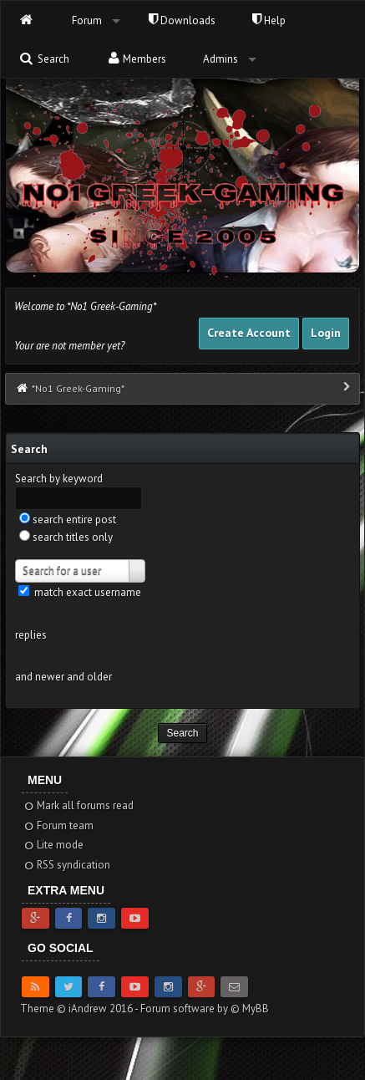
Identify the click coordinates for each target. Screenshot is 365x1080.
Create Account (249, 332)
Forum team (58, 825)
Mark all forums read (78, 805)
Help (269, 20)
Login (326, 332)
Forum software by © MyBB (204, 1008)
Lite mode (53, 845)
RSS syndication (66, 865)
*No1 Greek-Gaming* (78, 388)
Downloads (182, 20)
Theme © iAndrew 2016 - (80, 1008)
